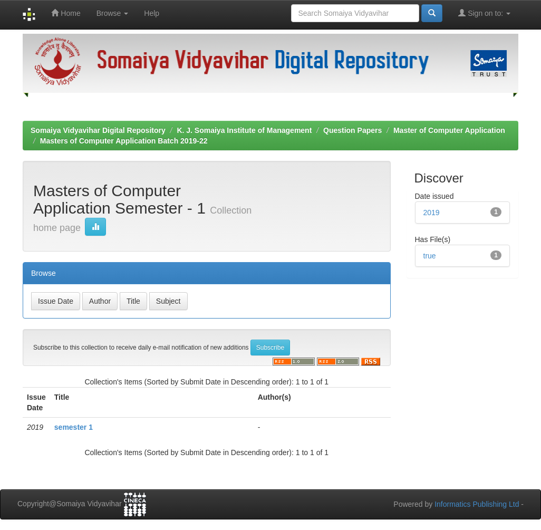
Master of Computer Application (449, 130)
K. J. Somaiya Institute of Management (244, 130)
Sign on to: (484, 12)
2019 (431, 212)
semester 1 (73, 427)
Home (65, 12)
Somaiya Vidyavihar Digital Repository (98, 130)
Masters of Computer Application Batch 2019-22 (124, 141)
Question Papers (352, 130)
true (429, 256)
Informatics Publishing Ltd (476, 504)
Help (151, 13)
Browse (112, 13)
